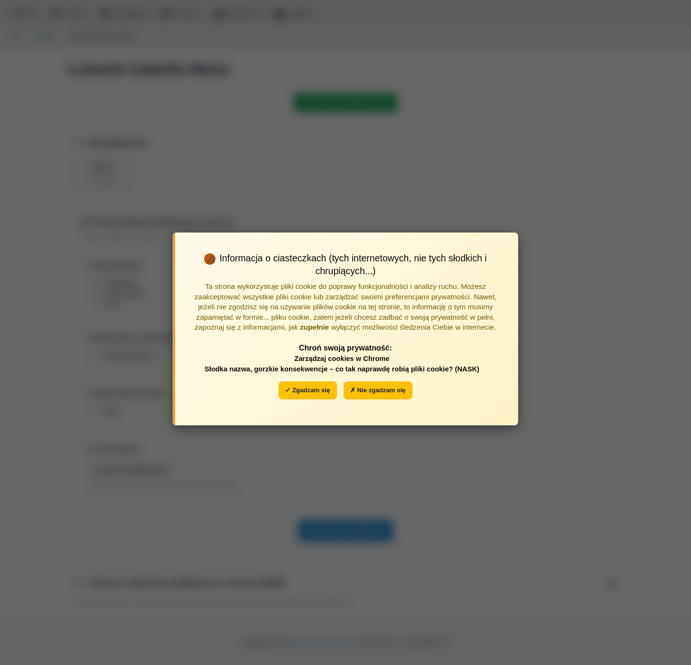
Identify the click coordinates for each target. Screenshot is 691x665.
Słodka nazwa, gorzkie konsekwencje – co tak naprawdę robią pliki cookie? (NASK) (342, 369)
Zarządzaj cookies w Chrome (342, 358)
